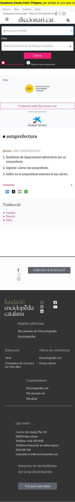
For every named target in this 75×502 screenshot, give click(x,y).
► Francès (9, 216)
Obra (4, 38)
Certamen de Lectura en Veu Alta (19, 364)
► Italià (7, 220)
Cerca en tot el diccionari (43, 64)
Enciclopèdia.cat (46, 13)
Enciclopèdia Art (50, 358)
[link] (37, 106)
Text (8, 358)
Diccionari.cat (35, 393)
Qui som (7, 9)
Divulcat (33, 13)
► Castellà (9, 212)
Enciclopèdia (26, 336)
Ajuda (38, 9)
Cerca (37, 55)
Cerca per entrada (14, 64)
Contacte (26, 9)
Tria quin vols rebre (37, 486)
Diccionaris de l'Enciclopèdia (37, 331)
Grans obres (47, 363)
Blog (16, 9)
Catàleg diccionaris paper (15, 13)
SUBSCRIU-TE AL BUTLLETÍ (49, 270)
